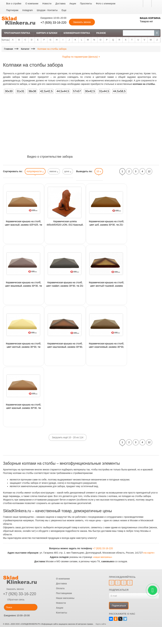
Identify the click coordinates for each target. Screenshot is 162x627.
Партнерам (12, 10)
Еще (64, 10)
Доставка (60, 3)
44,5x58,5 (119, 91)
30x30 (9, 91)
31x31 (20, 91)
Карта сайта (101, 624)
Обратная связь (13, 599)
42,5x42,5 (46, 91)
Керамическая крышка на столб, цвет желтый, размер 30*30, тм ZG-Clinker (23, 345)
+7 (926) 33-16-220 (53, 22)
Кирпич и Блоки (46, 33)
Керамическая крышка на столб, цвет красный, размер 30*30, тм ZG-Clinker (23, 406)
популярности (35, 171)
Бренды (6, 39)
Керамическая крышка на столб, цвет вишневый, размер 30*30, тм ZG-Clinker (23, 284)
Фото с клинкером (105, 3)
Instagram (27, 10)
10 (98, 171)
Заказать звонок (13, 589)
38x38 (32, 91)
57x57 (77, 91)
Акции (72, 3)
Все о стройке (13, 3)
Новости (46, 3)
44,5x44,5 (63, 91)
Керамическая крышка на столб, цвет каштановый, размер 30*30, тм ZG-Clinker (65, 345)
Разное (101, 33)
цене (67, 171)
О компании (31, 3)
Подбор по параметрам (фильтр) (81, 56)
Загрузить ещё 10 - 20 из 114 (67, 437)
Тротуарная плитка (17, 33)
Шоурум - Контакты (47, 10)
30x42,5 (90, 91)
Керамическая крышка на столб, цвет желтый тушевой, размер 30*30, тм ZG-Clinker (106, 284)
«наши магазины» (102, 557)
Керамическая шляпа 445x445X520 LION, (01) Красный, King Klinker (65, 223)
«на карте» (149, 552)
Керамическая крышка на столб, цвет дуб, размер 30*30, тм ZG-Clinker (106, 223)
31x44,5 (104, 91)
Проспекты (86, 3)
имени (53, 171)
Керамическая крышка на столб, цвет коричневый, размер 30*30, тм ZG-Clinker (106, 345)
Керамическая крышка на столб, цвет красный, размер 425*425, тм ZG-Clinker (23, 223)
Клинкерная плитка (77, 33)
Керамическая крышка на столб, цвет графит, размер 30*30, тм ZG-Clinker (65, 284)
